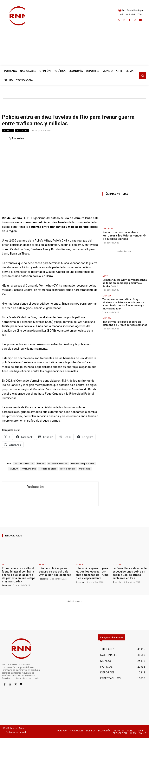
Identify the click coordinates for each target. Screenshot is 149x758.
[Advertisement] (87, 33)
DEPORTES (107, 228)
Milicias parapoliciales (82, 463)
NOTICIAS (22, 130)
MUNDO (8, 130)
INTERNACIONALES (57, 463)
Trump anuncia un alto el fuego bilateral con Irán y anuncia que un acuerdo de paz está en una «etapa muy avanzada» (123, 296)
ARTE (105, 275)
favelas (40, 463)
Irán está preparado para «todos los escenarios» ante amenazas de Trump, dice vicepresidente (92, 573)
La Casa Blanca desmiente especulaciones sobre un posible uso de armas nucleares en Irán (128, 573)
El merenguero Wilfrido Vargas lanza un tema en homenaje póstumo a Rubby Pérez (124, 280)
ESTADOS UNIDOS (24, 463)
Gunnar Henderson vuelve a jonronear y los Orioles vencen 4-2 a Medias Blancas (124, 235)
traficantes (84, 469)
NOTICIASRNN (29, 469)
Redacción (18, 138)
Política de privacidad (16, 730)
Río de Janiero (67, 469)
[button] (142, 75)
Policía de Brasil (48, 469)
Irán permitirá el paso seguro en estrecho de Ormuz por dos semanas (124, 313)
